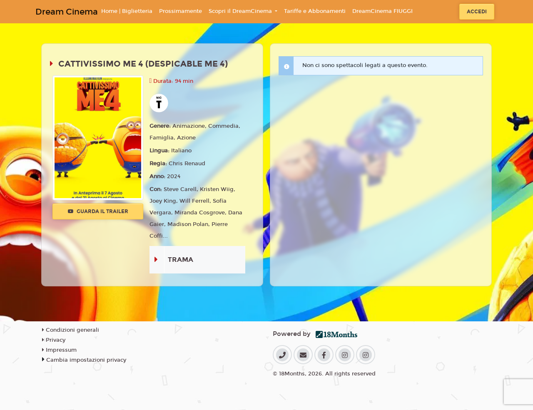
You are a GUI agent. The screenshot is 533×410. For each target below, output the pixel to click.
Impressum (59, 350)
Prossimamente (180, 11)
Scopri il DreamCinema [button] (241, 11)
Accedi (477, 12)
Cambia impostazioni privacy (86, 360)
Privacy (53, 340)
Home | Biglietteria (126, 11)
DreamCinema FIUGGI (382, 11)
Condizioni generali (70, 330)
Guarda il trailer (98, 211)
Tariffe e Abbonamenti (315, 11)
